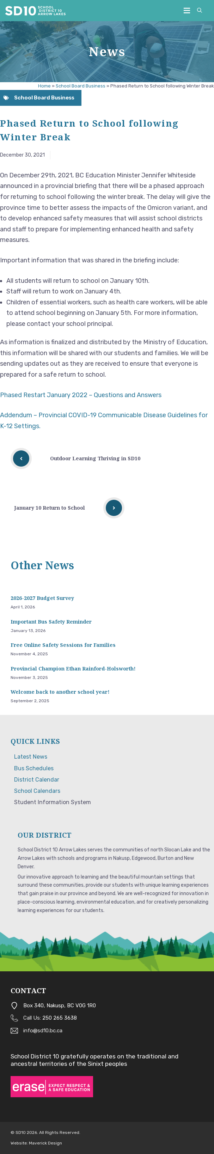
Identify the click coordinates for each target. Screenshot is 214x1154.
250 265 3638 (59, 1018)
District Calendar (36, 779)
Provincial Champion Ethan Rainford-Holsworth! (73, 668)
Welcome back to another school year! (60, 691)
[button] (200, 10)
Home (44, 86)
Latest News (30, 756)
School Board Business (80, 86)
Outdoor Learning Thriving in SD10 (95, 458)
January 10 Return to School (49, 507)
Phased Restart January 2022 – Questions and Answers (81, 395)
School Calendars (37, 791)
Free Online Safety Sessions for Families (63, 645)
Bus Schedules (34, 768)
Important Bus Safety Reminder (51, 621)
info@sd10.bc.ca (42, 1030)
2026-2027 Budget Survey (42, 598)
